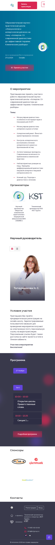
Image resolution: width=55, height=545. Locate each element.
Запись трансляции (26, 5)
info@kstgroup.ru (33, 531)
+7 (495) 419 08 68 (34, 528)
